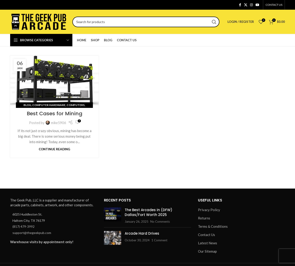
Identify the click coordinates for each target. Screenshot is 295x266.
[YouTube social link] (257, 5)
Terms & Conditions (213, 226)
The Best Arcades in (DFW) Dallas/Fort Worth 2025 (148, 212)
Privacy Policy (209, 210)
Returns (204, 218)
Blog (27, 105)
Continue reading (54, 149)
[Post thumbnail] (112, 215)
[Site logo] (39, 21)
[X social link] (246, 5)
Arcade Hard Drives (142, 233)
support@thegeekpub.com (31, 233)
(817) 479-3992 (23, 226)
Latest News (207, 243)
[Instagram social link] (251, 5)
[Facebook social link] (240, 5)
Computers (76, 105)
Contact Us (206, 235)
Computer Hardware (48, 105)
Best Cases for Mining (54, 113)
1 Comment (159, 240)
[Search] (145, 22)
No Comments (160, 221)
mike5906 (58, 123)
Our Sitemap (207, 251)
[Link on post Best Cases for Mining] (54, 80)
